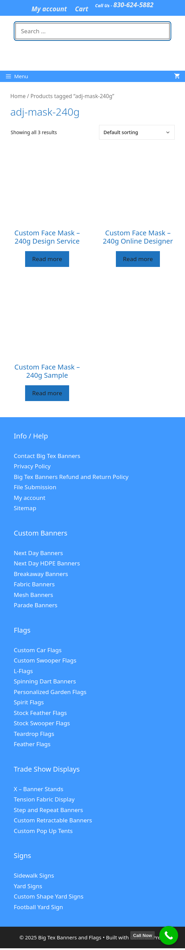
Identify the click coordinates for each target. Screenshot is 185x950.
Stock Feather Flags (40, 713)
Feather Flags (32, 744)
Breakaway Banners (41, 574)
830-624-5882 (133, 4)
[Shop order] (137, 132)
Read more (47, 259)
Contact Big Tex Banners (47, 456)
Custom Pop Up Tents (43, 831)
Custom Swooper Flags (45, 660)
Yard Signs (28, 886)
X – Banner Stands (38, 789)
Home (17, 96)
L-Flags (23, 671)
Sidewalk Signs (34, 875)
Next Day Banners (38, 553)
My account (49, 8)
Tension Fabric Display (44, 799)
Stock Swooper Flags (42, 723)
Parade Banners (35, 605)
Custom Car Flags (38, 650)
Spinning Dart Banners (45, 681)
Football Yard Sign (38, 907)
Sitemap (25, 508)
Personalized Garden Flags (50, 692)
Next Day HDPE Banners (47, 563)
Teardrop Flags (34, 734)
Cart (81, 8)
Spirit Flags (29, 702)
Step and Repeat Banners (48, 810)
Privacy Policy (32, 466)
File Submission (35, 487)
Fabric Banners (34, 584)
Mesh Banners (33, 595)
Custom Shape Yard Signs (49, 896)
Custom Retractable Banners (53, 820)
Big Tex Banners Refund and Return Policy (71, 477)
